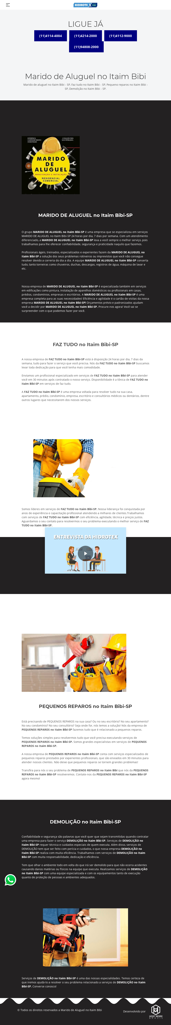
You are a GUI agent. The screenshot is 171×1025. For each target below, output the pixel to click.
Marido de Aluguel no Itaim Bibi (81, 1010)
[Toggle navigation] (8, 5)
